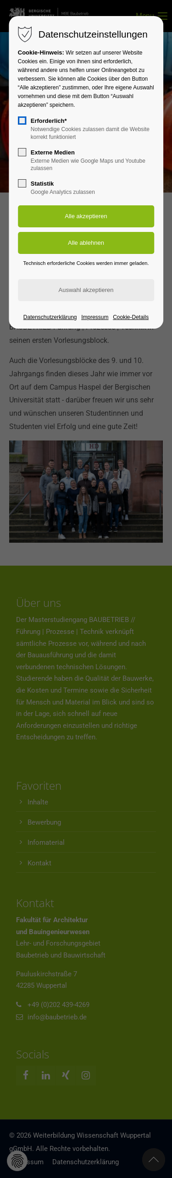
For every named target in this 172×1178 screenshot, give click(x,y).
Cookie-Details (131, 317)
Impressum (94, 317)
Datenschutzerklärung (50, 317)
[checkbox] (22, 120)
